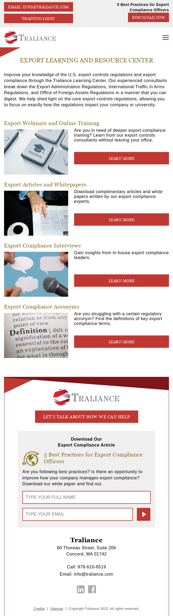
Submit (143, 514)
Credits (39, 609)
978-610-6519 (92, 567)
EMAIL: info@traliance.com (38, 7)
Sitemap (56, 609)
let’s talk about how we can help (86, 416)
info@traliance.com (93, 574)
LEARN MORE (122, 158)
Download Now (148, 18)
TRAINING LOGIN (38, 18)
